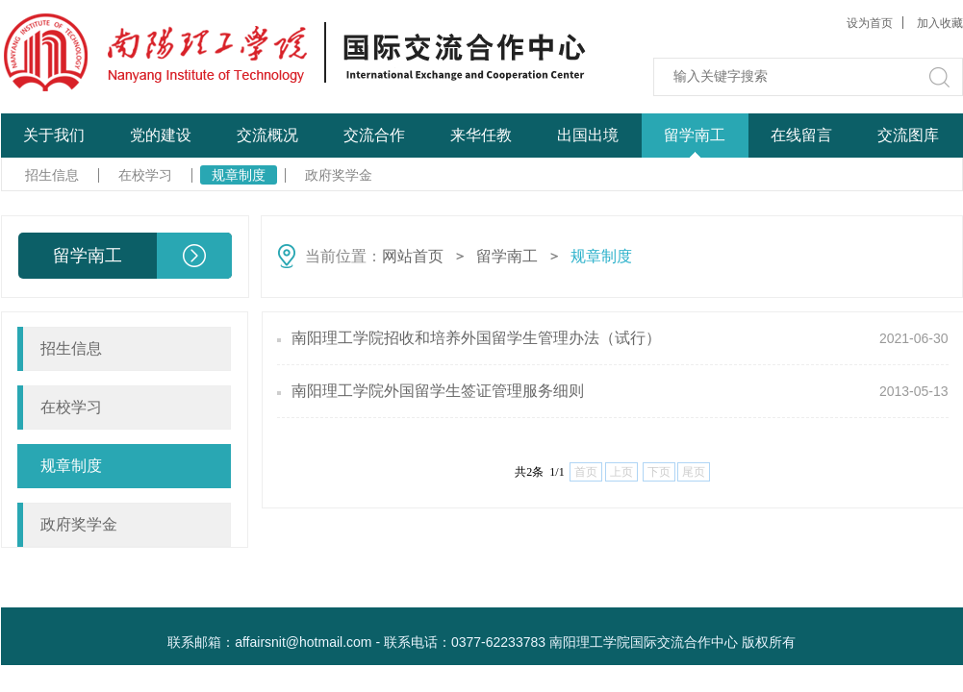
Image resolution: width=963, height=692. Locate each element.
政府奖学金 (338, 175)
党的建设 (160, 135)
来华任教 (481, 135)
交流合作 (374, 135)
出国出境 (588, 135)
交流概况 (267, 135)
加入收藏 (940, 23)
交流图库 (908, 135)
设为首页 (870, 23)
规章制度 (239, 175)
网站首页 (412, 256)
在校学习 (145, 175)
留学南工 (694, 135)
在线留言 (801, 135)
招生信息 (52, 175)
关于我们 (54, 135)
